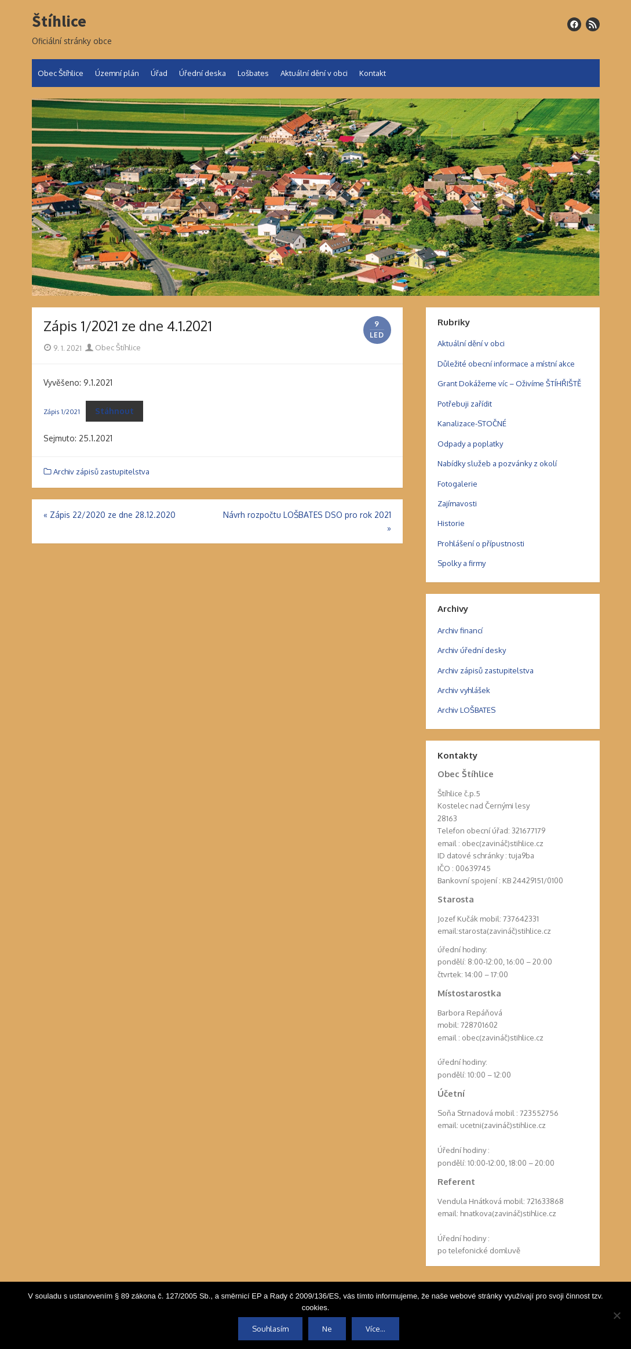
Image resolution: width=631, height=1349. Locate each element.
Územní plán (117, 73)
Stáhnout (114, 411)
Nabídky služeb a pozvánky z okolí (497, 463)
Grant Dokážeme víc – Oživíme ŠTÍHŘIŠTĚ (509, 383)
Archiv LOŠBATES (466, 710)
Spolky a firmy (461, 563)
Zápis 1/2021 (61, 411)
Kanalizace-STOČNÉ (471, 423)
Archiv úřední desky (471, 650)
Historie (451, 523)
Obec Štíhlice (60, 73)
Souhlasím (270, 1328)
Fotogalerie (457, 483)
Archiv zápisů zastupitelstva (101, 471)
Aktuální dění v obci (314, 73)
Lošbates (253, 73)
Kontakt (372, 73)
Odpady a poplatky (470, 443)
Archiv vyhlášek (463, 690)
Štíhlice (59, 21)
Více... (375, 1328)
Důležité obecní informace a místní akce (506, 363)
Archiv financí (460, 630)
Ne (327, 1328)
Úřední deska (202, 73)
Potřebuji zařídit (464, 403)
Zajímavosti (457, 503)
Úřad (159, 73)
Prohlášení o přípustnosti (480, 543)
